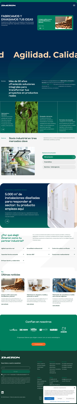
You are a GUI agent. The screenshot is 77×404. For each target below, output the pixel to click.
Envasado (64, 361)
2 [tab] (41, 28)
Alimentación (59, 157)
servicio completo (53, 86)
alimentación (68, 82)
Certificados (40, 367)
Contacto (64, 377)
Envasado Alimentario (67, 363)
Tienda (38, 377)
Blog (38, 369)
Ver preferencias (70, 398)
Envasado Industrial (67, 367)
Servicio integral (41, 365)
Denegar (60, 398)
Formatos (64, 369)
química (51, 84)
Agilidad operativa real (7, 248)
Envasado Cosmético (67, 365)
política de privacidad (21, 374)
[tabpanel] (55, 22)
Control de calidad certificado (61, 248)
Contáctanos (38, 344)
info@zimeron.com (66, 379)
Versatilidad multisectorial (34, 248)
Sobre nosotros (41, 363)
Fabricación (52, 361)
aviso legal (13, 374)
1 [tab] (40, 28)
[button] (74, 387)
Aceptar (49, 398)
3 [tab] (43, 28)
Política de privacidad (61, 401)
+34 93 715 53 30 (66, 381)
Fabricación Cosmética (55, 369)
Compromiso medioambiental (60, 254)
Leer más (41, 25)
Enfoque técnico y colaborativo (10, 260)
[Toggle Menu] (74, 5)
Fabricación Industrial (55, 363)
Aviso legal (67, 401)
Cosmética (59, 162)
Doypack (39, 379)
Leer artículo (4, 304)
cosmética (44, 84)
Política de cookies (53, 401)
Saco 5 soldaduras (41, 381)
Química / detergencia (59, 167)
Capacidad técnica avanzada (9, 254)
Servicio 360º (30, 254)
